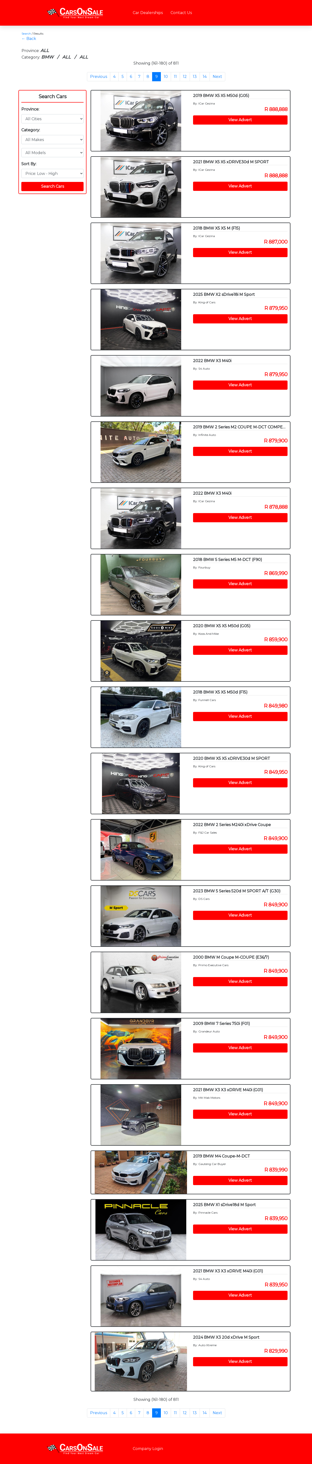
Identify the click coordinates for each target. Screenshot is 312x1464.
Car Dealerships (148, 12)
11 (175, 76)
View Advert (240, 120)
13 (195, 76)
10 (166, 76)
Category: (30, 130)
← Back (29, 38)
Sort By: (28, 164)
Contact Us (181, 12)
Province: (30, 109)
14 (205, 76)
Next (217, 76)
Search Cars (53, 96)
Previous (98, 76)
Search (26, 33)
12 (185, 76)
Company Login (148, 1448)
